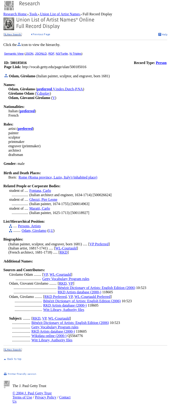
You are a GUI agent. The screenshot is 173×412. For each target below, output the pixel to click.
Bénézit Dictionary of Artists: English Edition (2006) (96, 288)
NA (80, 89)
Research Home (15, 14)
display (44, 93)
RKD (64, 252)
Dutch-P (71, 89)
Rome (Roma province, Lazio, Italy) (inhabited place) (57, 177)
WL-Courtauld (66, 248)
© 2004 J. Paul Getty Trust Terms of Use (32, 395)
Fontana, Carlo (40, 191)
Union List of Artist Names (60, 14)
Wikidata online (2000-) (49, 336)
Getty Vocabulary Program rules (65, 279)
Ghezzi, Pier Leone (43, 199)
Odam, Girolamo (34, 231)
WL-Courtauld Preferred (92, 297)
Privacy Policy (45, 397)
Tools (33, 14)
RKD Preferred (56, 297)
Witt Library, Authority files (63, 310)
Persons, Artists (29, 226)
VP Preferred (98, 244)
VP (46, 274)
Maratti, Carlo (39, 208)
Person (161, 63)
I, (50, 231)
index (60, 89)
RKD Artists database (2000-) (79, 292)
